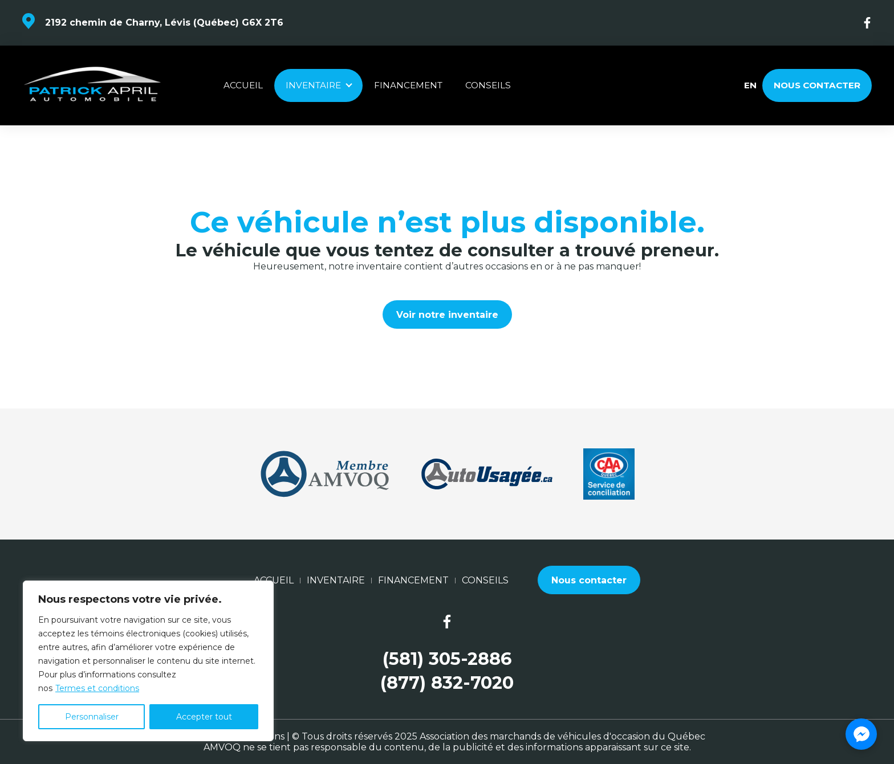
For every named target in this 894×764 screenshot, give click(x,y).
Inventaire (313, 85)
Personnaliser (92, 717)
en (749, 85)
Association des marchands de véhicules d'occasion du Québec (562, 736)
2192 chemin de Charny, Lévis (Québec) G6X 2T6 (164, 22)
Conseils (488, 85)
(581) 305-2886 (447, 658)
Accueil (243, 85)
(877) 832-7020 (447, 682)
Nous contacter (817, 85)
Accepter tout (204, 717)
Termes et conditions (97, 688)
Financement (408, 85)
